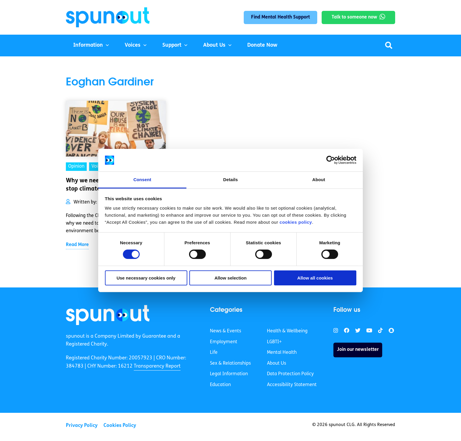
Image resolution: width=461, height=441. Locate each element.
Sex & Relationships (230, 363)
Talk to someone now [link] (354, 17)
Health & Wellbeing (287, 331)
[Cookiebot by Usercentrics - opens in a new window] (330, 160)
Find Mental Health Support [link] (280, 17)
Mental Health (282, 352)
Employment (223, 342)
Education (220, 385)
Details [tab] (230, 179)
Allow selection (230, 277)
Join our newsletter (358, 349)
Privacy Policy (82, 425)
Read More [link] (77, 245)
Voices (133, 45)
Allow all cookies (315, 277)
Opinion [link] (76, 166)
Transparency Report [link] (157, 366)
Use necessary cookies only (145, 277)
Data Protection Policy (290, 374)
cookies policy (296, 222)
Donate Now (262, 45)
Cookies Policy (119, 425)
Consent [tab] (142, 179)
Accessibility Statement (292, 385)
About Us (214, 45)
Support (171, 45)
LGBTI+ (274, 342)
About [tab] (318, 179)
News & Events (225, 331)
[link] (108, 315)
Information (88, 45)
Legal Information (229, 374)
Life (214, 352)
